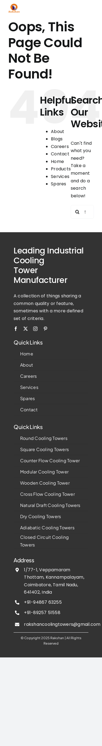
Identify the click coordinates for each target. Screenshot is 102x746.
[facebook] (16, 329)
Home (57, 161)
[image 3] (14, 5)
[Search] (77, 212)
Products (61, 169)
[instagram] (35, 329)
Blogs (57, 139)
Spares (58, 184)
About (57, 131)
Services (60, 176)
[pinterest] (45, 329)
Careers (60, 146)
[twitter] (25, 329)
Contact (60, 154)
